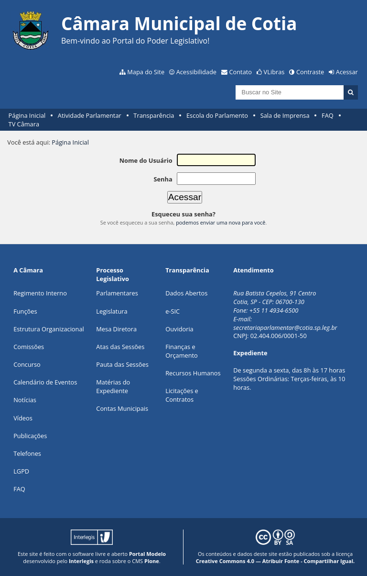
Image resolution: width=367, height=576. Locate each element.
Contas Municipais (122, 408)
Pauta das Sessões (122, 364)
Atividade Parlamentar (89, 115)
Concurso (27, 364)
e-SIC (172, 311)
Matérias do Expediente (113, 386)
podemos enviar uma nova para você (220, 222)
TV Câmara (24, 124)
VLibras (274, 72)
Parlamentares (117, 293)
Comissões (28, 346)
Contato (240, 72)
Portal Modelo (147, 553)
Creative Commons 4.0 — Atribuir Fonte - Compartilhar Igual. (275, 561)
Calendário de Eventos (45, 382)
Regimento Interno (40, 293)
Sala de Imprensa (285, 115)
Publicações (30, 435)
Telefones (27, 453)
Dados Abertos (186, 293)
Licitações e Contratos (181, 395)
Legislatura (111, 311)
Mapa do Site (145, 72)
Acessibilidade (196, 72)
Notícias (24, 399)
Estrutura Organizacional (48, 329)
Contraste (310, 72)
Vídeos (22, 418)
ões (25, 311)
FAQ (328, 115)
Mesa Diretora (116, 329)
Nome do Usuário (146, 160)
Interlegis (81, 561)
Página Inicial (27, 115)
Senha (162, 179)
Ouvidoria (179, 329)
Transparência (153, 115)
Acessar (347, 72)
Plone (151, 561)
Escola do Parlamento (217, 115)
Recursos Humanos (192, 373)
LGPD (21, 471)
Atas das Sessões (120, 346)
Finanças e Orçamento (181, 351)
